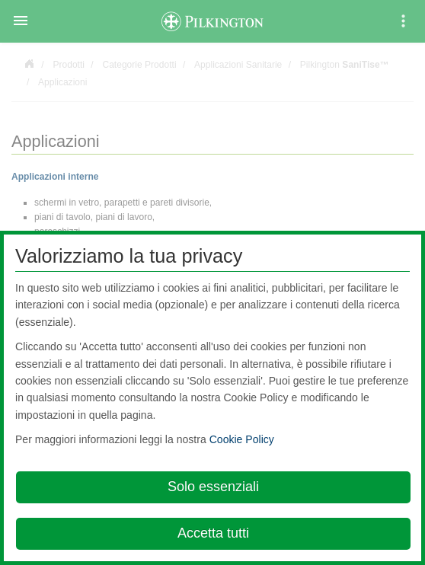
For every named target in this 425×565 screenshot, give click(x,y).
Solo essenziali (213, 486)
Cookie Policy (241, 439)
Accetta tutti (213, 533)
